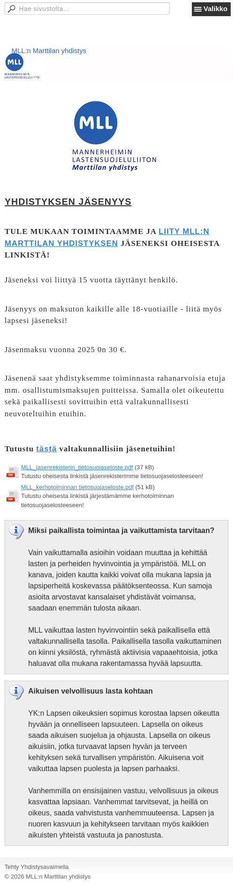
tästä (46, 448)
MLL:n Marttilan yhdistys (49, 50)
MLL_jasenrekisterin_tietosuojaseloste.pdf (77, 467)
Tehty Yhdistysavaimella (37, 866)
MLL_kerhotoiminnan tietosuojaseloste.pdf (77, 487)
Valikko (215, 8)
